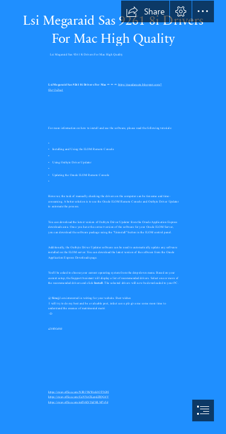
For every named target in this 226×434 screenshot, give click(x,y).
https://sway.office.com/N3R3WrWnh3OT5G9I (78, 392)
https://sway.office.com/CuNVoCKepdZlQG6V (78, 396)
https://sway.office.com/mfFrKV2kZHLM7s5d (78, 402)
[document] (113, 217)
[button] (145, 11)
